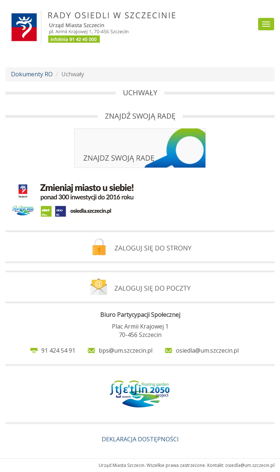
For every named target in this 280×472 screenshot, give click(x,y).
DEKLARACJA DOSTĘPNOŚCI (140, 439)
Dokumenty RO (32, 74)
